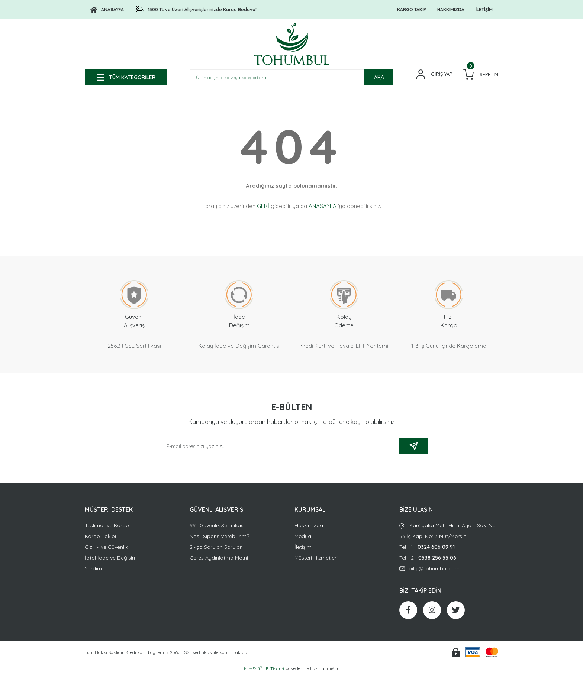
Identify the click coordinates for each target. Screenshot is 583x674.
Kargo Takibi (100, 536)
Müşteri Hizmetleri (316, 557)
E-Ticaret (275, 668)
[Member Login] (434, 74)
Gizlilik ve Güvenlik (106, 547)
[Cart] (480, 74)
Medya (302, 536)
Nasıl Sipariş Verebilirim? (219, 536)
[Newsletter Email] (291, 446)
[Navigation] (126, 77)
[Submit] (413, 446)
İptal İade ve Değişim (111, 557)
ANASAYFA (322, 206)
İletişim (303, 547)
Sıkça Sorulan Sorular (216, 547)
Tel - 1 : (448, 547)
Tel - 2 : (448, 558)
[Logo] (107, 9)
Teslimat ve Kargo (107, 525)
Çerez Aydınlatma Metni (219, 557)
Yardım (93, 568)
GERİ (263, 206)
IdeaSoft (253, 668)
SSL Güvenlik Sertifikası (217, 525)
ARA (379, 77)
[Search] (291, 77)
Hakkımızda (308, 525)
